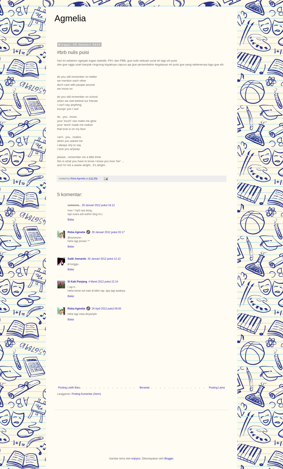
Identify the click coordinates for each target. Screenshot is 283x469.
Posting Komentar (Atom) (86, 393)
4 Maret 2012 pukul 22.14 (103, 281)
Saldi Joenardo (77, 258)
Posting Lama (217, 387)
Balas (71, 219)
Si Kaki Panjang (77, 281)
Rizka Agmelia (78, 178)
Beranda (144, 387)
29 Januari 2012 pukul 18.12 (98, 205)
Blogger (168, 458)
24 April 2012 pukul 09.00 (106, 308)
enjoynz (135, 458)
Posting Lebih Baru (69, 387)
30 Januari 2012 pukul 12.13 (104, 258)
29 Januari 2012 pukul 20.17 (108, 232)
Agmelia (70, 18)
